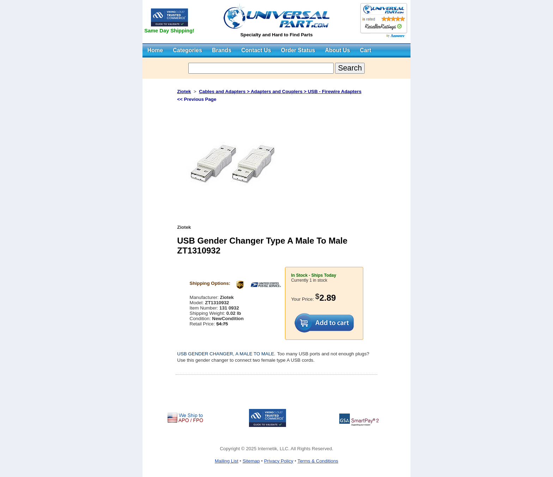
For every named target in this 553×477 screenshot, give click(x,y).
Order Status (298, 50)
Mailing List (226, 461)
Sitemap (251, 461)
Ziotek (184, 91)
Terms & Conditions (317, 461)
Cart (365, 50)
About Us (337, 50)
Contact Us (256, 50)
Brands (221, 50)
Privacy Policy (278, 461)
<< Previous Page (196, 99)
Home (155, 50)
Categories (187, 50)
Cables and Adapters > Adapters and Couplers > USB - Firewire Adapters (280, 91)
